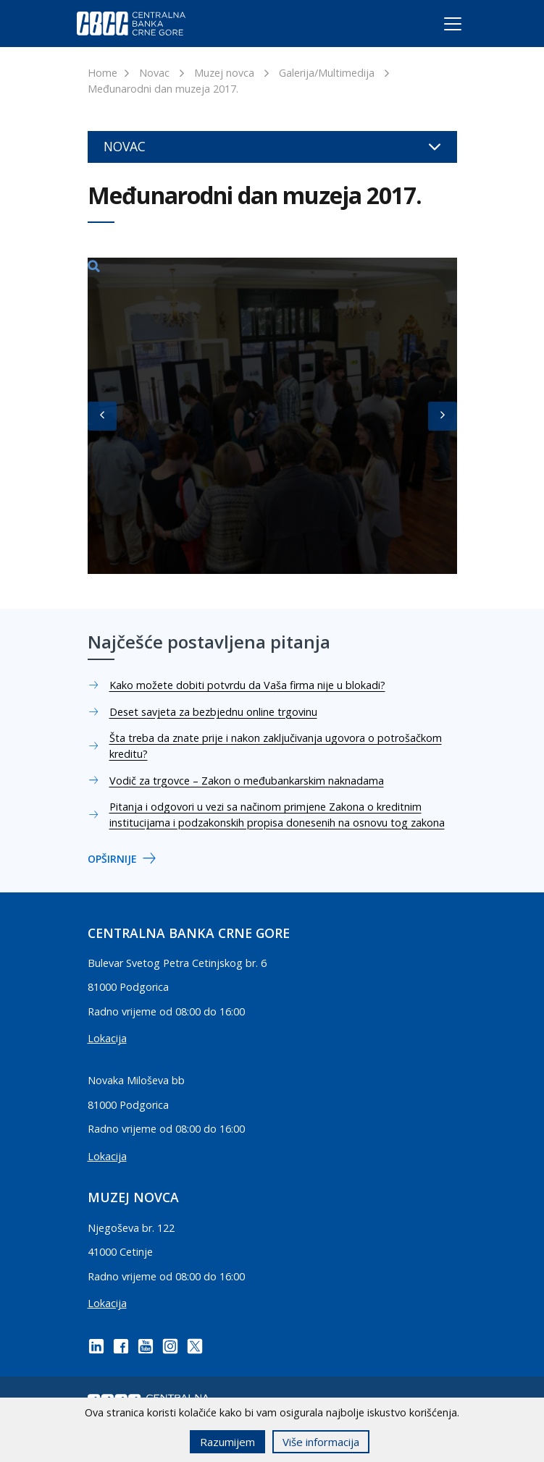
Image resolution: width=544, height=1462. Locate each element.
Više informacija (321, 1441)
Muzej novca (224, 73)
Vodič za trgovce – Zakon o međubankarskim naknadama (246, 780)
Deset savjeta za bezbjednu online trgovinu (213, 712)
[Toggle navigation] (439, 26)
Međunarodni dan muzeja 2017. (163, 89)
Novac (154, 73)
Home (102, 73)
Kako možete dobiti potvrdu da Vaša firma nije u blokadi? (247, 685)
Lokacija (107, 1038)
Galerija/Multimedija (326, 73)
